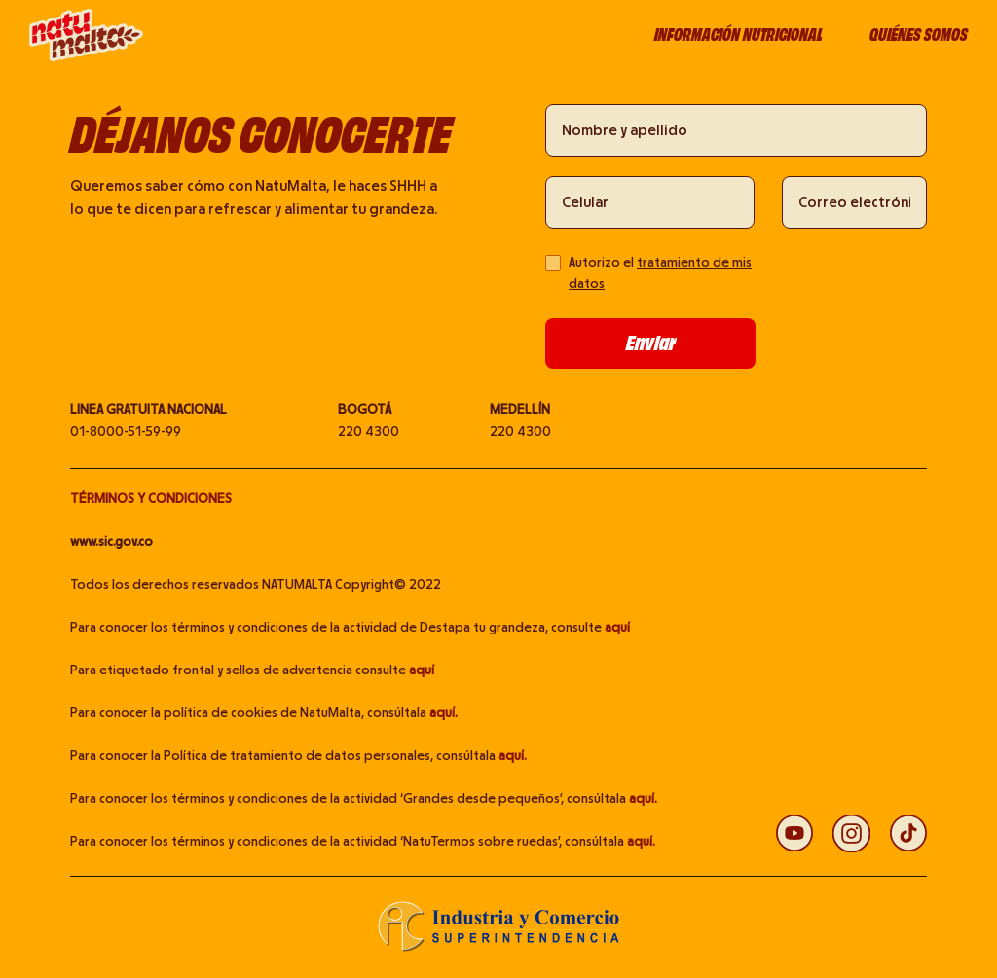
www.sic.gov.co (111, 542)
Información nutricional (738, 35)
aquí (617, 627)
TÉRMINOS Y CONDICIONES (151, 499)
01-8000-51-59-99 (125, 432)
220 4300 (368, 432)
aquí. (443, 713)
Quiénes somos (918, 35)
